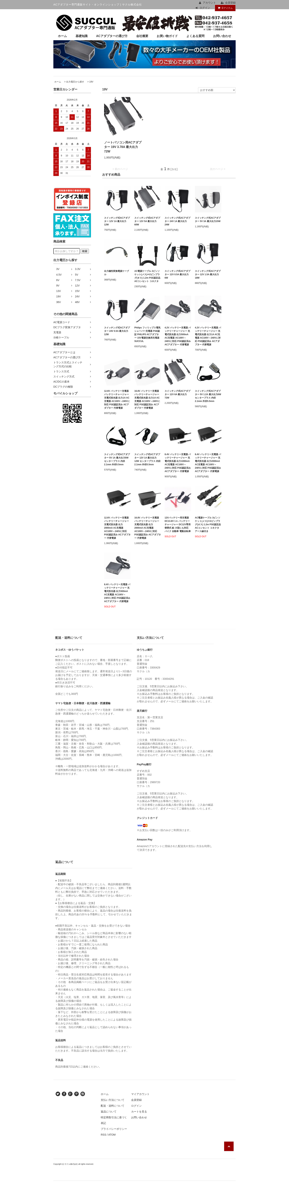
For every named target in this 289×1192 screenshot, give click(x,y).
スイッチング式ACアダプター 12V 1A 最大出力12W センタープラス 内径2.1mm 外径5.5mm (147, 459)
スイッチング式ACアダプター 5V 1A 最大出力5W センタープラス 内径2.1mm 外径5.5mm (117, 459)
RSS (103, 1134)
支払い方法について (112, 1099)
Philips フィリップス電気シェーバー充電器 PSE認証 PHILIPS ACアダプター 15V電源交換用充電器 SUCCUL (147, 334)
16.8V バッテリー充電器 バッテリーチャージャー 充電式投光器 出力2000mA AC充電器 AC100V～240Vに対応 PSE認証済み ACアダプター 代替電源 (147, 527)
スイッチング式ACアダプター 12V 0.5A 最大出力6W (177, 274)
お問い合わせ (222, 36)
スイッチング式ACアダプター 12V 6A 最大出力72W (177, 394)
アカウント (209, 2)
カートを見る (139, 1111)
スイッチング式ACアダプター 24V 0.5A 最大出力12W (117, 331)
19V (91, 81)
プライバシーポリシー (114, 1128)
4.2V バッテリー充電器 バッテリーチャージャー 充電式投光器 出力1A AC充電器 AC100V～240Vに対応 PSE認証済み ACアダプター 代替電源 (208, 336)
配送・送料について (112, 1105)
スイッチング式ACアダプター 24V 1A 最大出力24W (177, 221)
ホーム (62, 36)
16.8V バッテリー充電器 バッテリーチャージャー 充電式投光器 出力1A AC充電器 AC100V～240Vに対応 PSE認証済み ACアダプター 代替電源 (147, 399)
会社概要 (142, 36)
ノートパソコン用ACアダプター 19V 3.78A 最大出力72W (122, 147)
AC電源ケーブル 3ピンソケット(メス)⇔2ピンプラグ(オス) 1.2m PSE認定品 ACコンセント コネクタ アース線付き (208, 524)
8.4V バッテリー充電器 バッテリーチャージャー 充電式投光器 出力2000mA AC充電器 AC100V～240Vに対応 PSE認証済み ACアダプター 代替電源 (208, 463)
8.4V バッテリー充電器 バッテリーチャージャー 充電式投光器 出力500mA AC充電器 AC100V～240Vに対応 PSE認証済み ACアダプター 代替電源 (117, 593)
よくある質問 (195, 36)
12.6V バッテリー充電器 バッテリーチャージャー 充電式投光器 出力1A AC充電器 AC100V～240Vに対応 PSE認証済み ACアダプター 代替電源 (117, 399)
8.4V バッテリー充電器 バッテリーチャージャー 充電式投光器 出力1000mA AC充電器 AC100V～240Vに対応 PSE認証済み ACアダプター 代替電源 (178, 463)
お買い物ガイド (167, 36)
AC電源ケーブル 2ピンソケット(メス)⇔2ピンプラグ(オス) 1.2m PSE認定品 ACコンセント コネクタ (147, 276)
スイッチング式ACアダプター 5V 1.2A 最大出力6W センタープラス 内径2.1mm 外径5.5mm (208, 396)
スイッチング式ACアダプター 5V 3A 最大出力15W (208, 220)
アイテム (224, 7)
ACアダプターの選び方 (112, 36)
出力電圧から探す (75, 81)
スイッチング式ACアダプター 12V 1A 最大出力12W (117, 221)
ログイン (205, 7)
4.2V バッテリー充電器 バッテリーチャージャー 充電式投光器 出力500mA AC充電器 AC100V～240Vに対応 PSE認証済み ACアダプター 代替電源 (178, 336)
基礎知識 (82, 36)
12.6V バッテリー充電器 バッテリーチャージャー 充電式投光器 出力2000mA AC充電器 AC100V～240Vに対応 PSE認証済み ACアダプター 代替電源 (117, 527)
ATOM (112, 1134)
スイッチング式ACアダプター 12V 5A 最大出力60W (147, 221)
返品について (109, 1111)
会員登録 (230, 2)
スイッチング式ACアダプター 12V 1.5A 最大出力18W (208, 274)
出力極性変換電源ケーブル (116, 273)
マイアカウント (140, 1094)
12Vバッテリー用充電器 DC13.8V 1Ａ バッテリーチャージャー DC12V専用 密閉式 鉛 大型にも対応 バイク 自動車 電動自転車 (178, 524)
